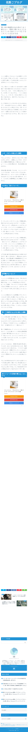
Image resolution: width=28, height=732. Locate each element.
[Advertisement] (14, 59)
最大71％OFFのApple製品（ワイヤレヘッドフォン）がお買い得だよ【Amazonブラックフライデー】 (14, 694)
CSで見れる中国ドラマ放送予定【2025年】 (13, 688)
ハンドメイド (4, 24)
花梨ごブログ (14, 2)
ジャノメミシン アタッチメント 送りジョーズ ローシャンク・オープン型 (14, 200)
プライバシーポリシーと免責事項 (13, 728)
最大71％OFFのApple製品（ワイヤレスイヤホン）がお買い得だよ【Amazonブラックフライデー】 (15, 700)
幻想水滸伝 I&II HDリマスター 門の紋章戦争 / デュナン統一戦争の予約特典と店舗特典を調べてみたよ (15, 684)
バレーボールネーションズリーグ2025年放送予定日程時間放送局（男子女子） (14, 679)
